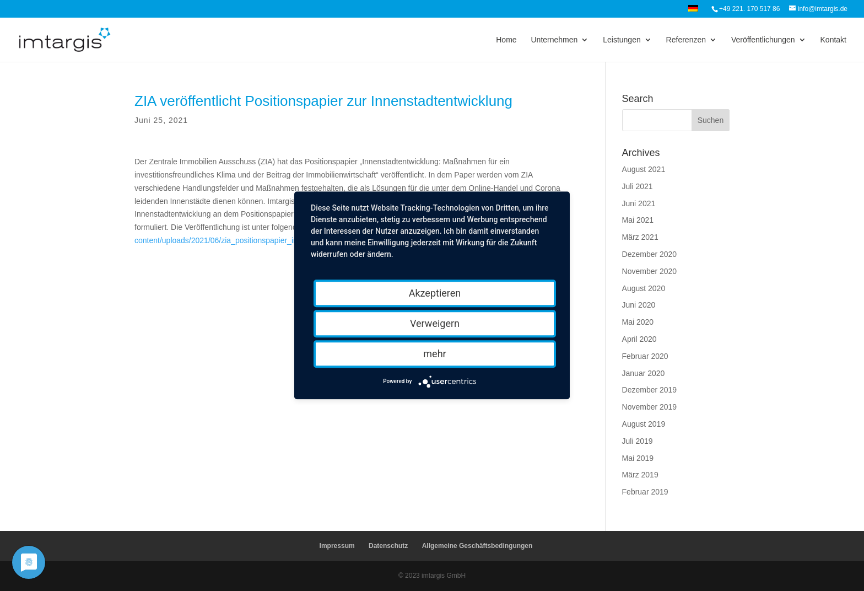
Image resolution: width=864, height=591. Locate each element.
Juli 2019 (637, 441)
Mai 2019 (638, 458)
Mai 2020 (638, 322)
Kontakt (833, 40)
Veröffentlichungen (763, 40)
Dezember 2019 (649, 389)
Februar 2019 (645, 491)
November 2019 (649, 406)
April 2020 (639, 339)
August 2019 (644, 424)
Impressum (337, 546)
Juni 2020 (639, 304)
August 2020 (644, 288)
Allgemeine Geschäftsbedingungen (477, 546)
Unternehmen (554, 40)
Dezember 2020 (649, 254)
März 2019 (640, 474)
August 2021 (644, 169)
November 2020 (649, 271)
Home (506, 40)
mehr (434, 353)
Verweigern (435, 323)
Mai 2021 (638, 220)
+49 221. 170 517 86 (749, 9)
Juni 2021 (639, 203)
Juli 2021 (637, 186)
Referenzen (686, 40)
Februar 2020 (645, 356)
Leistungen (622, 40)
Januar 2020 (643, 373)
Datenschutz (388, 546)
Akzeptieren (435, 293)
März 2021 (640, 237)
